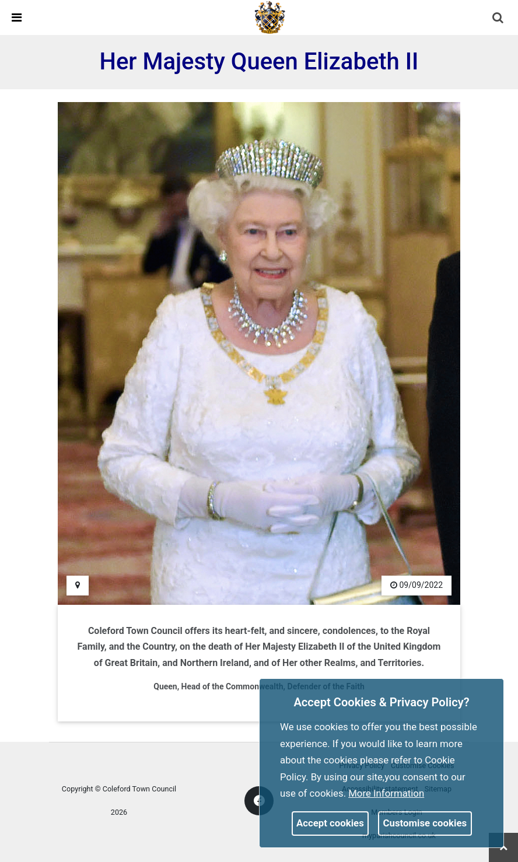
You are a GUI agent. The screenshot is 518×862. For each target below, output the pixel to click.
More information (386, 793)
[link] (270, 17)
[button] (498, 18)
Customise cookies (425, 823)
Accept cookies (330, 823)
